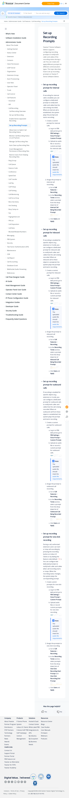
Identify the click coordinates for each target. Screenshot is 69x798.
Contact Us (8, 750)
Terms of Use (15, 791)
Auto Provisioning (13, 79)
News (6, 739)
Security (10, 243)
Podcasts (44, 739)
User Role (10, 83)
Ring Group (12, 161)
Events (6, 744)
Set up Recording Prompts (50, 21)
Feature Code (13, 168)
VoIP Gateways (22, 733)
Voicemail (12, 101)
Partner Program (10, 724)
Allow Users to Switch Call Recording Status (18, 131)
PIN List (11, 221)
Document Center (22, 3)
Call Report (11, 258)
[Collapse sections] (64, 21)
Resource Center (46, 721)
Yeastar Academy (10, 768)
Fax (10, 213)
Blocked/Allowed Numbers (17, 232)
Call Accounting (12, 262)
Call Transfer (13, 179)
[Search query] (44, 13)
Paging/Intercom (14, 217)
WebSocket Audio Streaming (16, 269)
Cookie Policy (12, 793)
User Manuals (45, 730)
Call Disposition (14, 224)
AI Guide (9, 281)
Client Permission (13, 64)
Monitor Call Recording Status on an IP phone (19, 137)
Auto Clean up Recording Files (19, 145)
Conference (12, 172)
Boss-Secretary (14, 202)
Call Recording (36, 21)
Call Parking (12, 191)
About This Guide (12, 45)
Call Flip (11, 183)
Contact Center (34, 724)
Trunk (9, 90)
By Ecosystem (33, 739)
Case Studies (45, 727)
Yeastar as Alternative (11, 762)
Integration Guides (13, 302)
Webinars (44, 736)
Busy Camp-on (13, 209)
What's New (10, 34)
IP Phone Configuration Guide (17, 298)
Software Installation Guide (16, 38)
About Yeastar (9, 721)
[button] (5, 34)
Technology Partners (8, 734)
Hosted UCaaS (33, 721)
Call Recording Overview (17, 111)
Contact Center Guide (14, 294)
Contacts (10, 60)
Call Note (12, 228)
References (11, 273)
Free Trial (50, 3)
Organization (11, 71)
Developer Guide (12, 306)
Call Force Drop (14, 198)
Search (61, 13)
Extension (10, 56)
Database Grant (12, 266)
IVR (10, 104)
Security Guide (11, 311)
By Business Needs (33, 743)
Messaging (10, 236)
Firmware (44, 733)
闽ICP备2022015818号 (37, 793)
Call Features (26, 21)
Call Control (11, 94)
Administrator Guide (15, 21)
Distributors (8, 727)
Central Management (21, 737)
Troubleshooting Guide (14, 315)
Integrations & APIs (33, 731)
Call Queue (12, 164)
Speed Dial (12, 176)
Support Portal (9, 753)
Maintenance (11, 250)
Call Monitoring (14, 194)
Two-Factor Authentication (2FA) (18, 247)
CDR (8, 254)
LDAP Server (11, 68)
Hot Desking (13, 206)
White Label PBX (34, 727)
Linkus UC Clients (22, 727)
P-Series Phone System (22, 722)
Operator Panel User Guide (16, 290)
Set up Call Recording (16, 115)
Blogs (43, 724)
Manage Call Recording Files (18, 142)
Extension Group (13, 75)
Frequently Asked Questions (16, 319)
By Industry (32, 736)
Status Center (11, 53)
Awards (6, 742)
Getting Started (12, 49)
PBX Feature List (9, 759)
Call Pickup (12, 187)
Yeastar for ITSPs (10, 765)
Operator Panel (12, 86)
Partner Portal (9, 756)
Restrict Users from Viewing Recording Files (18, 156)
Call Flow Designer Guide (15, 277)
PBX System (11, 239)
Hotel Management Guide (15, 285)
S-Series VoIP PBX (22, 730)
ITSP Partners (9, 730)
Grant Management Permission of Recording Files (19, 150)
